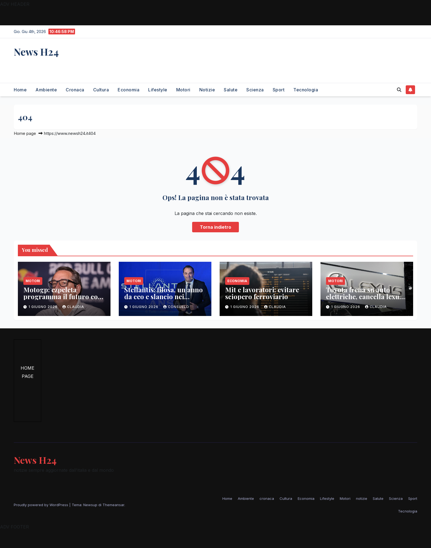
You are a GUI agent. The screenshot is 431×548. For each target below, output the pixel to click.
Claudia (73, 307)
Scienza (255, 89)
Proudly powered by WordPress (41, 505)
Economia (128, 89)
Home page (25, 133)
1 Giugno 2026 (44, 307)
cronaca (75, 89)
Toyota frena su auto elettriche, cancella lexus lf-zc (364, 296)
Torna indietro (215, 227)
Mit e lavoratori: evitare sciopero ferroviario (262, 293)
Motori (183, 89)
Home (20, 89)
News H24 (36, 51)
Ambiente (46, 89)
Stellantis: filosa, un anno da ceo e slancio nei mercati (163, 296)
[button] (399, 89)
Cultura (101, 89)
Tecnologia (305, 89)
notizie (207, 89)
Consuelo (176, 307)
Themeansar (113, 505)
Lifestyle (157, 89)
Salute (230, 89)
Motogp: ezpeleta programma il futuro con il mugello (62, 296)
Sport (279, 89)
